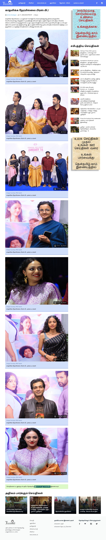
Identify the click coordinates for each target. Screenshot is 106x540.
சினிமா (31, 3)
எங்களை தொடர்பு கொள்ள (62, 526)
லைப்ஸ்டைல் (41, 3)
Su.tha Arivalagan (12, 15)
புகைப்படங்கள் (78, 3)
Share (35, 15)
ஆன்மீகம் (53, 3)
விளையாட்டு (34, 529)
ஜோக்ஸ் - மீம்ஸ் (64, 3)
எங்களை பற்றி (59, 524)
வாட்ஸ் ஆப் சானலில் (42, 487)
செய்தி (32, 520)
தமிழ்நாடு (22, 3)
